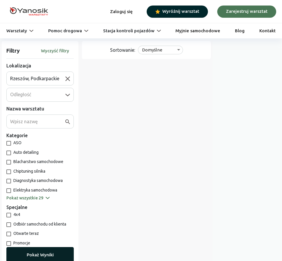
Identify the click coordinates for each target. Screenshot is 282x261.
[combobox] (37, 78)
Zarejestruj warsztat (246, 11)
